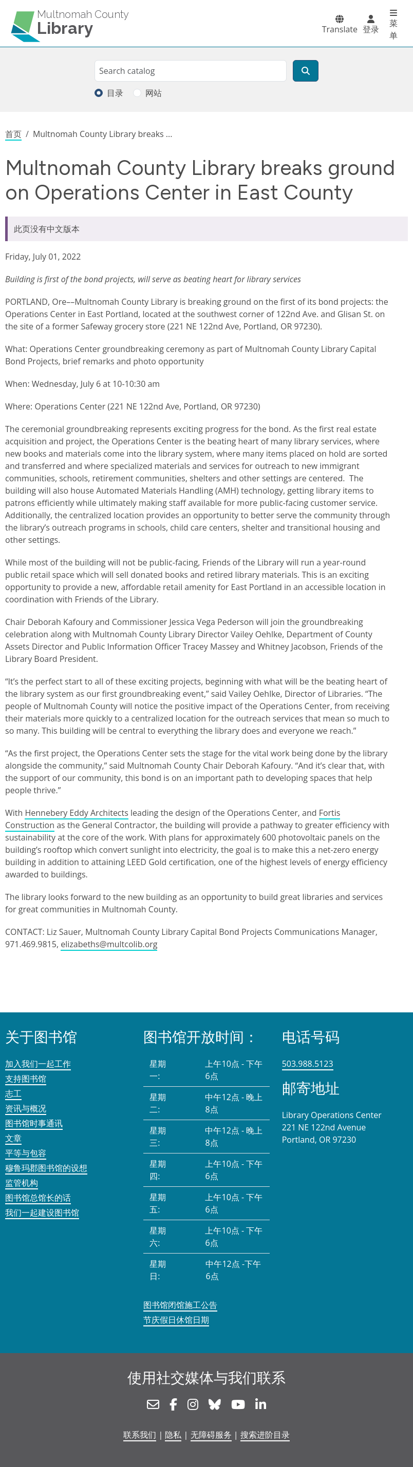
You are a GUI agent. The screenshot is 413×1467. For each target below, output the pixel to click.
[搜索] (305, 71)
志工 (13, 1093)
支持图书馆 (25, 1078)
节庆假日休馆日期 (176, 1319)
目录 (115, 93)
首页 (13, 134)
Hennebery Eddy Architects (76, 812)
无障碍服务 (211, 1434)
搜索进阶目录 (265, 1434)
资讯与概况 (25, 1108)
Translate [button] (340, 29)
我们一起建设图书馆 (42, 1212)
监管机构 (21, 1182)
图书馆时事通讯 (34, 1123)
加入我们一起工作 (38, 1063)
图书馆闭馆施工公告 (180, 1304)
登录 (371, 29)
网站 (153, 93)
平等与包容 (25, 1153)
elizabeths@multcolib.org (109, 944)
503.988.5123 (307, 1063)
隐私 (173, 1434)
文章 (13, 1138)
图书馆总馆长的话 (38, 1197)
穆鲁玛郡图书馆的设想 (46, 1167)
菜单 (393, 29)
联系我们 (139, 1434)
